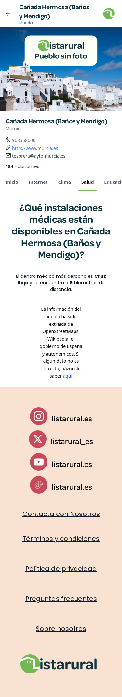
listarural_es (71, 441)
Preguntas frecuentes (61, 598)
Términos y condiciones (61, 538)
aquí (67, 376)
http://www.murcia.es (35, 148)
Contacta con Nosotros (61, 513)
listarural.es (72, 418)
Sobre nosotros (61, 628)
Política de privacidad (61, 568)
